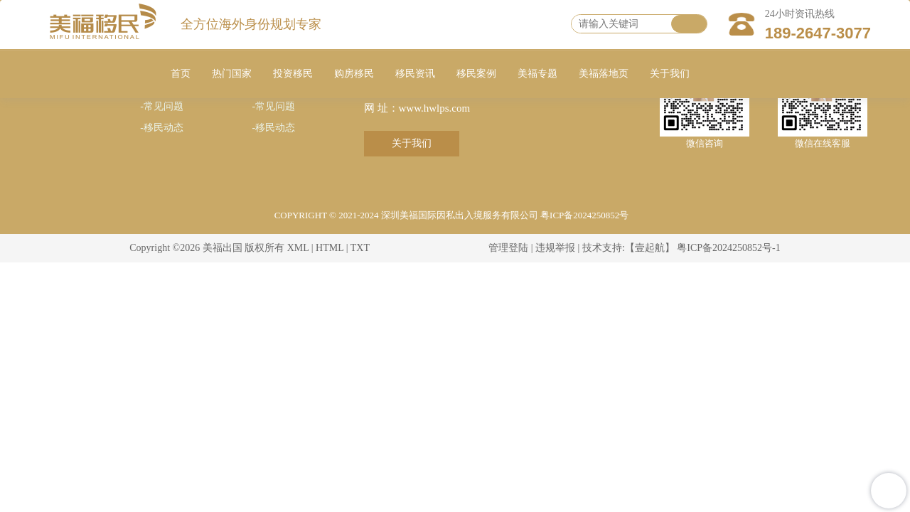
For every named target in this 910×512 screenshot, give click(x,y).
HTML (329, 247)
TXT (360, 247)
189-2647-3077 (818, 33)
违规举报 (555, 247)
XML (298, 247)
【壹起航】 (650, 247)
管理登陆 (508, 247)
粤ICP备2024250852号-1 (728, 247)
